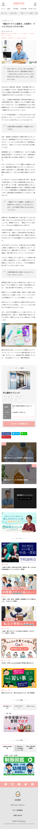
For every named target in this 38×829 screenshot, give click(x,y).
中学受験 (15, 9)
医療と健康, (6, 33)
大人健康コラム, (25, 33)
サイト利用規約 (18, 810)
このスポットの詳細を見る (19, 424)
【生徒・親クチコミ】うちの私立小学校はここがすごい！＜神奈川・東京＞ (18, 632)
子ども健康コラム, (15, 33)
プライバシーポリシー (17, 805)
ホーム (3, 9)
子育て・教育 (7, 660)
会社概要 (18, 800)
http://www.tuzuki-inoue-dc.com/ (22, 417)
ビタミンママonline (19, 821)
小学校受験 (23, 9)
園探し (9, 9)
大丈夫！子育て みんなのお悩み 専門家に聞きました (18, 663)
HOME (5, 13)
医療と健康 (13, 13)
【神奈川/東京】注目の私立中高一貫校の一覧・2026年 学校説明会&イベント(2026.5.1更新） (19, 568)
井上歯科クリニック (7, 20)
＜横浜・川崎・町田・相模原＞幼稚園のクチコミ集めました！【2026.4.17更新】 (19, 600)
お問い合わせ (17, 815)
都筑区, (5, 38)
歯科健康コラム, (12, 38)
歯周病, (19, 38)
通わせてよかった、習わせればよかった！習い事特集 (18, 693)
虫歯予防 (23, 38)
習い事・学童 (32, 9)
